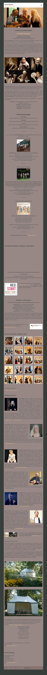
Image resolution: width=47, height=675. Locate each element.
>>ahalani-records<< (35, 535)
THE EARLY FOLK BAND (23, 34)
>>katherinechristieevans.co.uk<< (21, 467)
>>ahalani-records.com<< (32, 235)
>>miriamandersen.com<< (9, 443)
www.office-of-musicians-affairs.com (16, 624)
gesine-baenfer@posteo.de (12, 645)
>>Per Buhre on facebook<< (24, 506)
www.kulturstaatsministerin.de (10, 327)
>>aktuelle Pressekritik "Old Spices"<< (12, 390)
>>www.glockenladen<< (19, 528)
